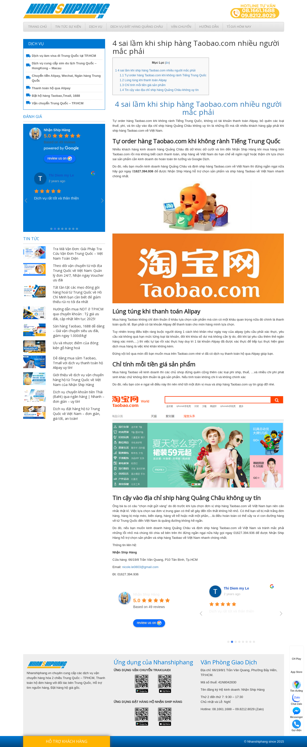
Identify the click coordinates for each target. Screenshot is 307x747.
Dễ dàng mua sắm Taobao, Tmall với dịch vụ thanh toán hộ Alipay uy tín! (78, 363)
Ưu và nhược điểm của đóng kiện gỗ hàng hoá (75, 345)
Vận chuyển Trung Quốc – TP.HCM (58, 103)
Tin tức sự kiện (68, 27)
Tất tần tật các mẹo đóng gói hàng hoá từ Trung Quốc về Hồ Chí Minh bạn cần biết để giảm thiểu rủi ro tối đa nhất (77, 294)
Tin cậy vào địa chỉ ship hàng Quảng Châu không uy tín (159, 90)
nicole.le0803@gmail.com (140, 567)
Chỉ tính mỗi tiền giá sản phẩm (143, 85)
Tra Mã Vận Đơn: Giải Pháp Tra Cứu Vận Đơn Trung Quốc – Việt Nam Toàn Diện (78, 253)
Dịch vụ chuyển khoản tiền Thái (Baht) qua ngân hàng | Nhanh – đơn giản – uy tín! (78, 397)
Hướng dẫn (208, 27)
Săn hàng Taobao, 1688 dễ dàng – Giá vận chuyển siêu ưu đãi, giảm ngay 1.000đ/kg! (78, 331)
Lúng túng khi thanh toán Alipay (143, 80)
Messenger (296, 712)
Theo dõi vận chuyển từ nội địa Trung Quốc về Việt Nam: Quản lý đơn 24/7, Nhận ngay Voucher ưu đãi (78, 272)
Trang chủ (37, 27)
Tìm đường (296, 686)
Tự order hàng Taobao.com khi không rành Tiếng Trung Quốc (163, 75)
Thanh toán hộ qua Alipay (51, 88)
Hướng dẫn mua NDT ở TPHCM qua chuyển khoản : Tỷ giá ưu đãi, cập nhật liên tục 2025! (78, 314)
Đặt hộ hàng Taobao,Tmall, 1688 (56, 96)
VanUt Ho (56, 175)
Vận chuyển (181, 27)
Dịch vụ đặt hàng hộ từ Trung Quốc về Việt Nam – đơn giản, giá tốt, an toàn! (76, 413)
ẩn (167, 62)
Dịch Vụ (95, 27)
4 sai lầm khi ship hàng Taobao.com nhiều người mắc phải (155, 70)
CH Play (296, 654)
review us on (60, 158)
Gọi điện (296, 726)
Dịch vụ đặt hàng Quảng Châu (136, 27)
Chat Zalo (296, 699)
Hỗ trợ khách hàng (66, 741)
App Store (296, 667)
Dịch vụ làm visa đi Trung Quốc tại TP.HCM (64, 56)
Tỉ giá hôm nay (239, 27)
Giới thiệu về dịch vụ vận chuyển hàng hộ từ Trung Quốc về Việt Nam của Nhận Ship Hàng (78, 380)
